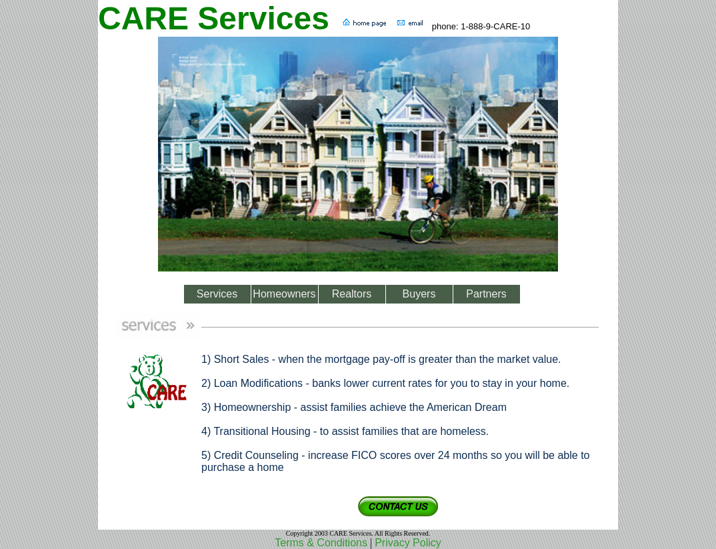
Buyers (419, 294)
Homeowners (284, 294)
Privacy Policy (408, 542)
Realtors (352, 294)
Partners (486, 294)
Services (217, 294)
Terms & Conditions (321, 542)
